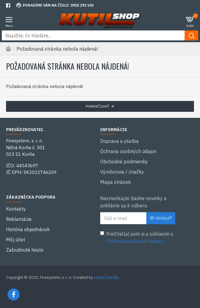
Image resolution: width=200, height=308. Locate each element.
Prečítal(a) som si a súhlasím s (136, 238)
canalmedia (106, 277)
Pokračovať (97, 106)
